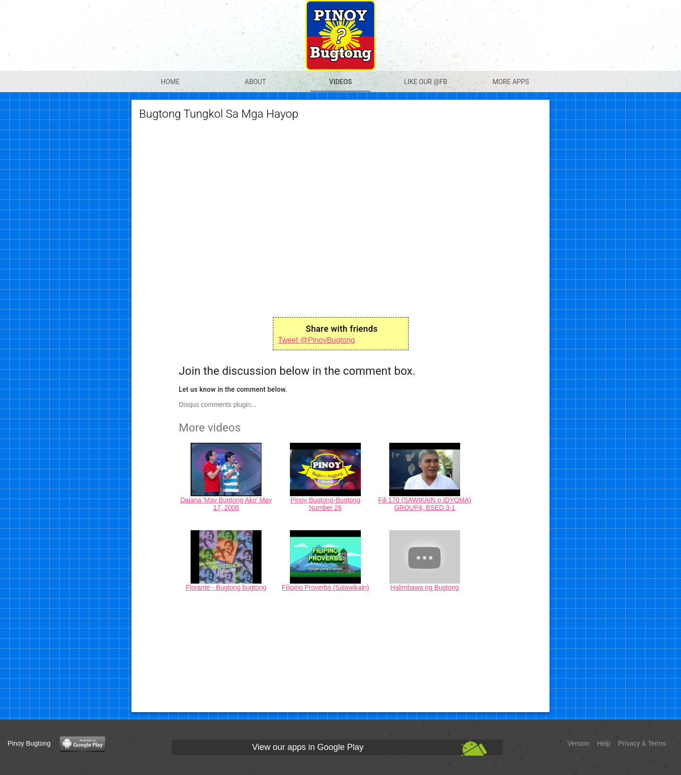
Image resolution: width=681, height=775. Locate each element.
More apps (510, 82)
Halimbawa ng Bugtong (425, 587)
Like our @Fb (425, 82)
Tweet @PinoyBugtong (316, 340)
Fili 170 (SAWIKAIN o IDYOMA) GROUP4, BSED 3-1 (424, 503)
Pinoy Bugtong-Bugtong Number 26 (325, 503)
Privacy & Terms (642, 743)
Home (170, 82)
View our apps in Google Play (308, 747)
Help (604, 743)
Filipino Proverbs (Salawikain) (325, 587)
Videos (340, 82)
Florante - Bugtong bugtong (226, 587)
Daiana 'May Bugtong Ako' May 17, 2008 (226, 503)
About (255, 82)
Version (579, 743)
